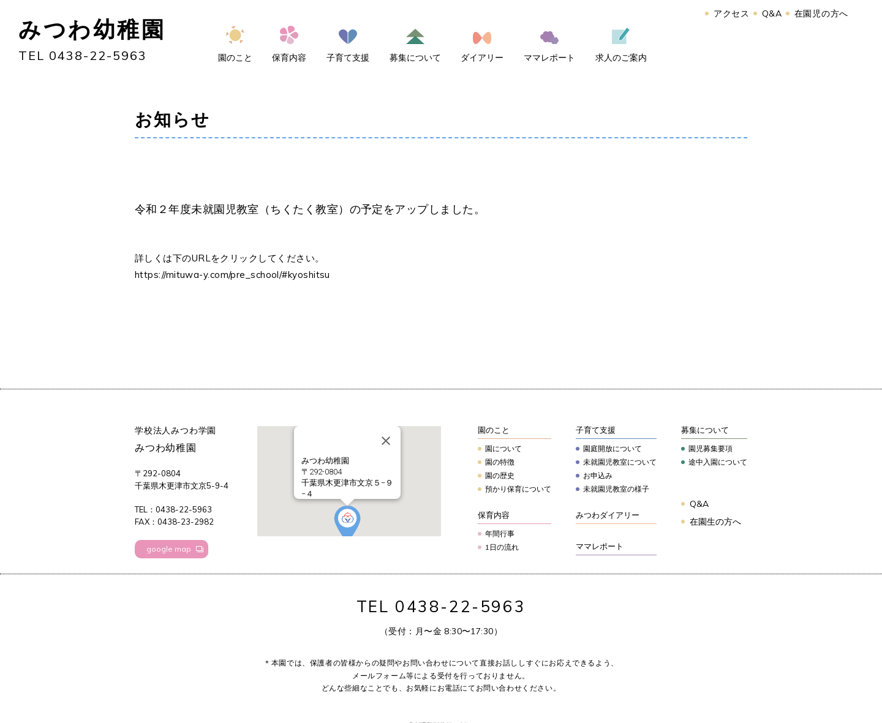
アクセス (732, 13)
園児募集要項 (710, 448)
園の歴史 (499, 475)
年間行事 (499, 533)
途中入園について (717, 461)
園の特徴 (499, 461)
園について (503, 448)
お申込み (597, 475)
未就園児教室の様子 (616, 488)
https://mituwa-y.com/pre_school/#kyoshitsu (232, 274)
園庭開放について (612, 448)
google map (168, 548)
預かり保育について (518, 488)
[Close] (386, 440)
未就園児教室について (620, 461)
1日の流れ (502, 547)
